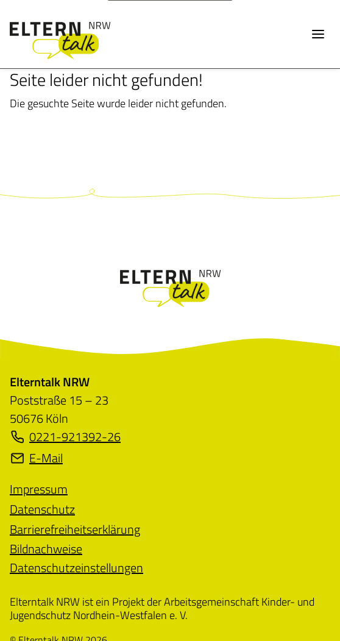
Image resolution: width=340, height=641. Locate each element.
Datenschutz (42, 509)
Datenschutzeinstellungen (76, 567)
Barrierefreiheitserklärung (75, 529)
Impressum (39, 489)
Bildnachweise (46, 548)
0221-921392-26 (65, 437)
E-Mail (36, 458)
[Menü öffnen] (318, 34)
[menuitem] (39, 489)
